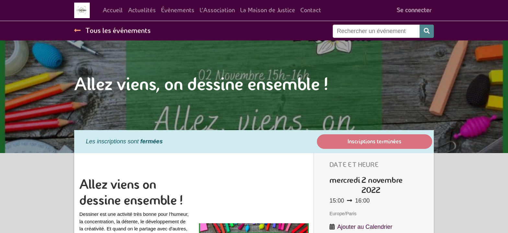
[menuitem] (112, 10)
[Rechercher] (427, 31)
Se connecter (414, 10)
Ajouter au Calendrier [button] (364, 227)
